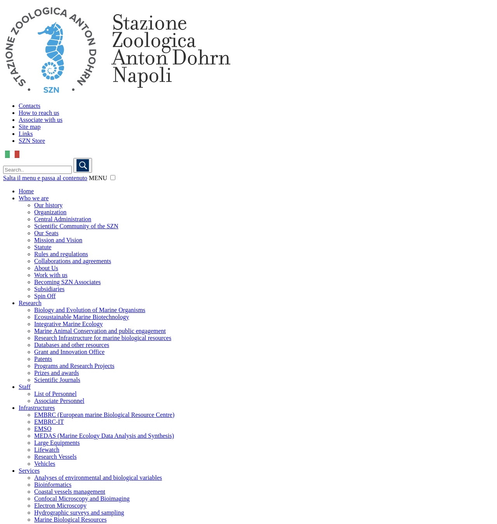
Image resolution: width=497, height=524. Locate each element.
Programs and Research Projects (74, 366)
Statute (42, 247)
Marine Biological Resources (70, 519)
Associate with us (41, 119)
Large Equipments (57, 442)
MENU (98, 178)
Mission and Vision (58, 240)
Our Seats (46, 233)
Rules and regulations (61, 254)
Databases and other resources (71, 345)
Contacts (29, 105)
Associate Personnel (59, 400)
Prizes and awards (56, 373)
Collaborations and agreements (72, 261)
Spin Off (45, 296)
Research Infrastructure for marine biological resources (102, 338)
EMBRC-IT (49, 421)
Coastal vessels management (69, 491)
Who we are (34, 198)
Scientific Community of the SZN (76, 226)
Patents (43, 359)
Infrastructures (37, 407)
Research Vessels (55, 456)
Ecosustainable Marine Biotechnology (81, 317)
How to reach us (39, 112)
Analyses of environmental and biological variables (98, 477)
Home (26, 191)
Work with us (51, 275)
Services (29, 470)
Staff (25, 386)
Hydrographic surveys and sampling (79, 512)
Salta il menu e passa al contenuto (45, 178)
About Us (46, 268)
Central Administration (62, 219)
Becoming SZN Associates (67, 282)
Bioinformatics (52, 484)
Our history (48, 205)
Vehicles (44, 463)
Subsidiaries (49, 289)
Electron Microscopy (60, 505)
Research (30, 303)
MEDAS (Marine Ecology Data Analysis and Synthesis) (104, 435)
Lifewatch (46, 449)
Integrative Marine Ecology (68, 324)
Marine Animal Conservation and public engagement (100, 331)
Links (26, 133)
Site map (29, 126)
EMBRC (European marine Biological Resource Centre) (104, 414)
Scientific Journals (57, 380)
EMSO (42, 428)
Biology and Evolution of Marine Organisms (89, 310)
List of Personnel (55, 393)
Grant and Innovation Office (69, 352)
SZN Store (32, 140)
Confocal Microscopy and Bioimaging (82, 498)
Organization (50, 212)
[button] (112, 177)
